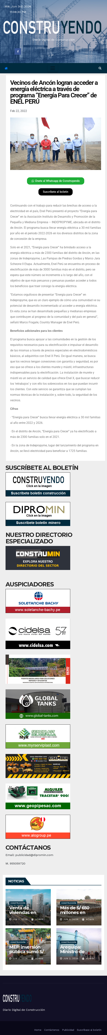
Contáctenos (51, 1030)
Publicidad (68, 1030)
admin (37, 919)
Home (37, 1030)
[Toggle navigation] (52, 68)
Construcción (17, 903)
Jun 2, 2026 (20, 919)
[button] (100, 68)
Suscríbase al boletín (89, 1030)
